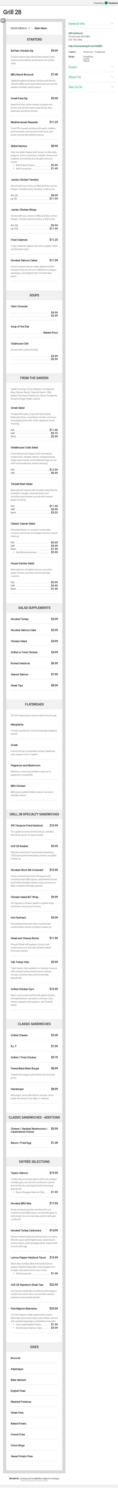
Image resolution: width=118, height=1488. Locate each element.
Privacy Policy (42, 1481)
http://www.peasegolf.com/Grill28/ (85, 46)
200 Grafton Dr (76, 33)
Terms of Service (28, 1481)
